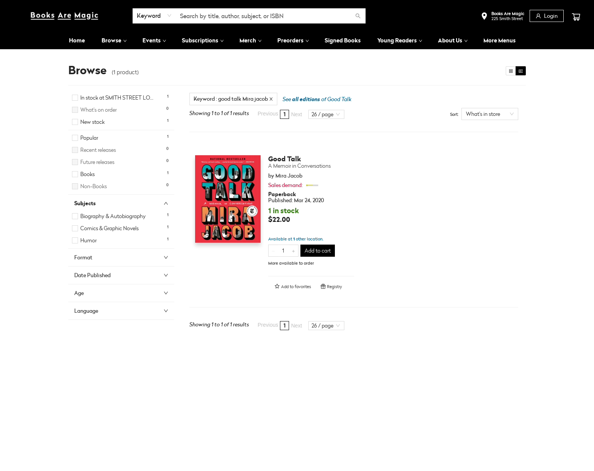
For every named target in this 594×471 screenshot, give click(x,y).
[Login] (547, 16)
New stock (92, 122)
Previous (268, 114)
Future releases (97, 162)
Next (296, 114)
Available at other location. (295, 239)
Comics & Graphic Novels (109, 228)
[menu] (297, 40)
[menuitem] (77, 40)
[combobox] (154, 15)
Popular (89, 138)
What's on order (98, 110)
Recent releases (98, 150)
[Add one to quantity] (293, 250)
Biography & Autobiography (113, 216)
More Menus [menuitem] (499, 40)
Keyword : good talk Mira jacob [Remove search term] (233, 98)
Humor (88, 240)
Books (87, 174)
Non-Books (93, 186)
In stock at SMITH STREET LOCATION (118, 97)
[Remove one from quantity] (273, 250)
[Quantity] (283, 251)
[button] (502, 16)
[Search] (358, 15)
